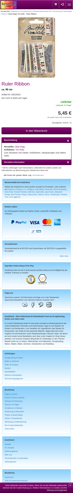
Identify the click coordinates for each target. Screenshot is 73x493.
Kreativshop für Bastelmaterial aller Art (36, 11)
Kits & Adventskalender (14, 425)
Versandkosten (66, 117)
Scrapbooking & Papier (14, 358)
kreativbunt (15, 11)
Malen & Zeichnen (12, 361)
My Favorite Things (18, 194)
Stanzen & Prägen (12, 405)
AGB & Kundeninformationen (16, 481)
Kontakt (8, 444)
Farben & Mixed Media (14, 415)
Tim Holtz (20, 149)
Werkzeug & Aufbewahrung (15, 422)
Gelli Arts (31, 192)
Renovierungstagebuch (14, 379)
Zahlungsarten (10, 462)
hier (46, 170)
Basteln (8, 368)
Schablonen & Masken (14, 408)
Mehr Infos (64, 256)
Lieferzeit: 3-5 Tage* (63, 105)
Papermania (32, 194)
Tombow (63, 194)
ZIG (18, 197)
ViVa (6, 197)
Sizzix (47, 194)
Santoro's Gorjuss (15, 189)
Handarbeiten (10, 372)
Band (4, 14)
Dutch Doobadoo (60, 189)
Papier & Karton (11, 394)
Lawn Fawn (49, 192)
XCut (11, 197)
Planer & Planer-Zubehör (15, 398)
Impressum (9, 477)
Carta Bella (39, 189)
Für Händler (9, 448)
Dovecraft (48, 189)
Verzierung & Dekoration (62, 11)
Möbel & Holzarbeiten (13, 375)
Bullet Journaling (11, 365)
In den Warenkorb (36, 130)
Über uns (8, 455)
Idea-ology (20, 146)
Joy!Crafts (40, 192)
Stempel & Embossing (13, 401)
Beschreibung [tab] (36, 140)
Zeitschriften (9, 429)
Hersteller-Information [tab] (36, 162)
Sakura (41, 194)
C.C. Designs (28, 189)
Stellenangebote (11, 451)
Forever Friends (20, 192)
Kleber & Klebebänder (13, 418)
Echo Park (9, 192)
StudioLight (54, 194)
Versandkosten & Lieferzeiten (16, 458)
